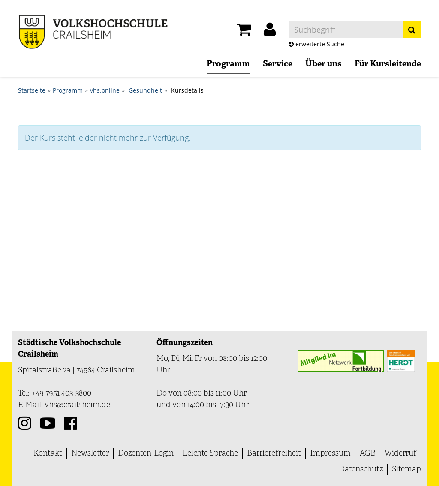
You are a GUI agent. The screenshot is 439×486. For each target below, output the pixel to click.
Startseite (31, 90)
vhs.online (105, 90)
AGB (368, 454)
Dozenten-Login (146, 454)
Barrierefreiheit (274, 454)
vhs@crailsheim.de (77, 405)
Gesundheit (145, 90)
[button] (270, 32)
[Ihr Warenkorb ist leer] (244, 32)
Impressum (330, 454)
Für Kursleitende (388, 64)
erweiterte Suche (316, 44)
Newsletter (90, 454)
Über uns (323, 64)
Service (277, 64)
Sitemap (406, 469)
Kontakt (47, 454)
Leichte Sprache (210, 454)
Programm (228, 64)
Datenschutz (361, 469)
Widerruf (400, 454)
